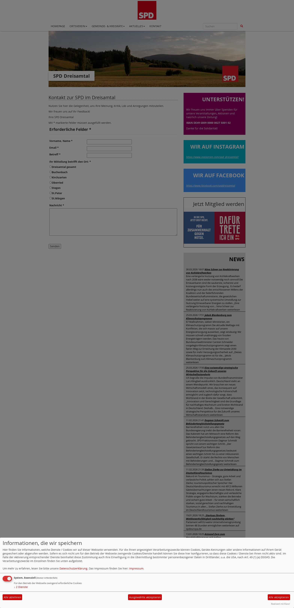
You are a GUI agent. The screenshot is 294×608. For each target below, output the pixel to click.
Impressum (136, 568)
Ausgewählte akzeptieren (145, 597)
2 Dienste (21, 587)
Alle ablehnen (12, 597)
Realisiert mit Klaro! (280, 603)
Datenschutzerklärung (73, 568)
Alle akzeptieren (279, 597)
